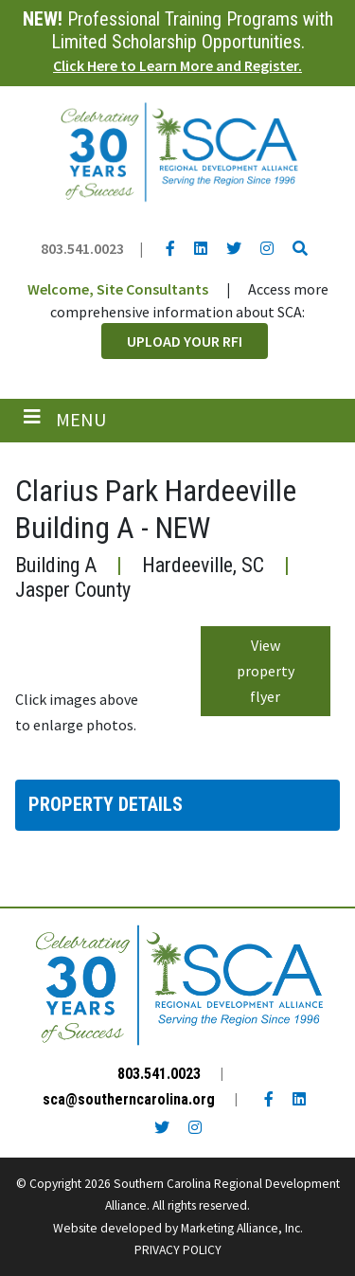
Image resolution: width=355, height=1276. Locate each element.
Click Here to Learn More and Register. (177, 65)
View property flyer (265, 671)
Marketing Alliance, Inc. (242, 1228)
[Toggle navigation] (65, 419)
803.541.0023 (82, 248)
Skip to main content (0, 16)
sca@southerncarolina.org (129, 1099)
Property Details (105, 804)
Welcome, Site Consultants (117, 288)
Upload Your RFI (184, 341)
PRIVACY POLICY (178, 1250)
